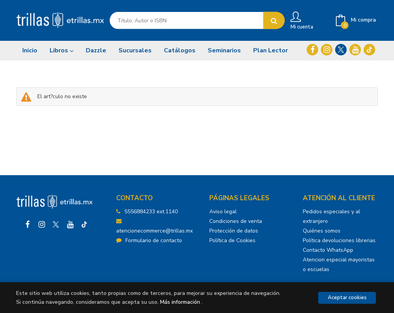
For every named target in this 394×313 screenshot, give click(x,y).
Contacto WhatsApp (328, 250)
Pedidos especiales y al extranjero (331, 216)
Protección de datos (233, 230)
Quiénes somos (322, 230)
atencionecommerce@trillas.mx (154, 226)
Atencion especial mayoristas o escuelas (339, 264)
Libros (61, 50)
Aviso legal (223, 211)
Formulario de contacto (149, 240)
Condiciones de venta (235, 221)
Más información (180, 302)
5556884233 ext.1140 (151, 211)
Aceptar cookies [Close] (347, 297)
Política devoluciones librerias (339, 240)
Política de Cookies (232, 240)
